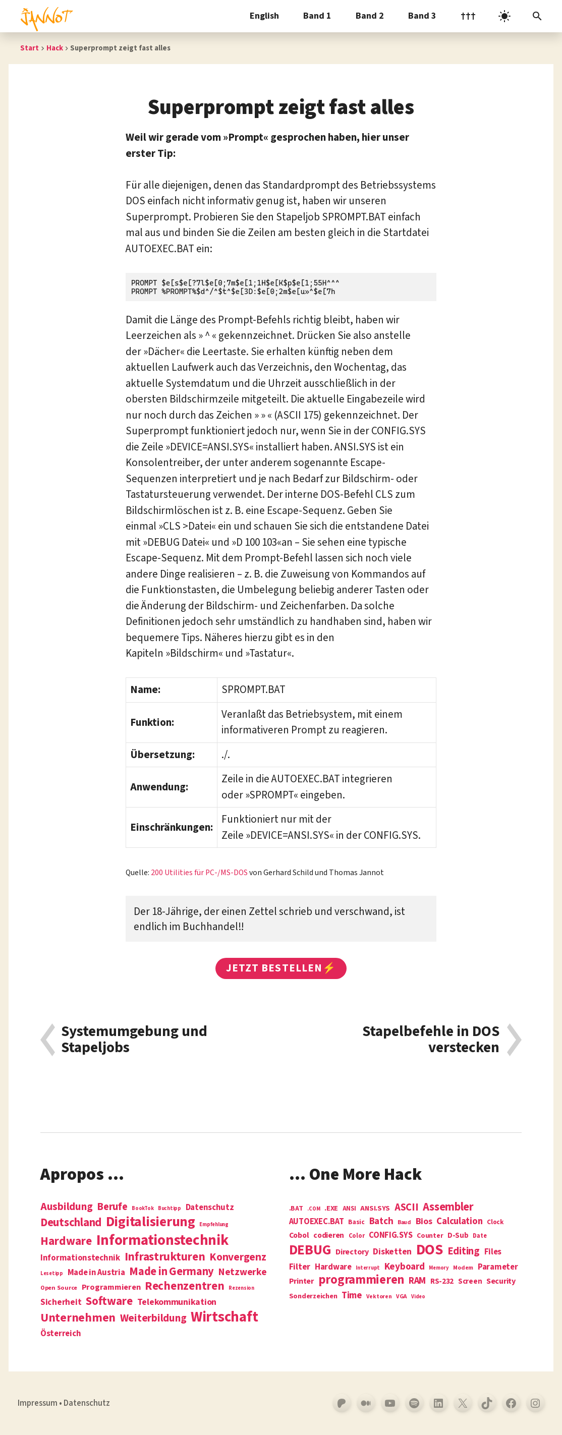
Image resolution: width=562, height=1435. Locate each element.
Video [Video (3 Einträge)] (418, 1296)
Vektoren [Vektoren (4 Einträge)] (379, 1297)
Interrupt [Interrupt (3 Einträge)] (368, 1268)
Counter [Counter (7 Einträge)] (430, 1236)
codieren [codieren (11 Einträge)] (328, 1236)
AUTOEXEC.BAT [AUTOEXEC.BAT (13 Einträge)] (316, 1222)
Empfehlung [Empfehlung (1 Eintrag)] (213, 1224)
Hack (54, 48)
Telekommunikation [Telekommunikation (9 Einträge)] (176, 1302)
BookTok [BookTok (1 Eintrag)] (142, 1208)
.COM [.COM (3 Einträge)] (313, 1209)
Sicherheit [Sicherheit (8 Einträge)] (60, 1302)
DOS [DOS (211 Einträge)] (429, 1250)
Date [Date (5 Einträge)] (479, 1236)
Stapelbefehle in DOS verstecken (430, 1039)
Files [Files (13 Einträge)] (493, 1252)
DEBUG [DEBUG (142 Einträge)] (310, 1250)
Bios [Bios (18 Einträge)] (424, 1222)
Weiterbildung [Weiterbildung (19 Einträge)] (153, 1318)
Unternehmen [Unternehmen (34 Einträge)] (78, 1317)
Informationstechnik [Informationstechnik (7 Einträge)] (80, 1258)
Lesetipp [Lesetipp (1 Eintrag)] (51, 1273)
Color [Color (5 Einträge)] (357, 1236)
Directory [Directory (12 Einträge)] (352, 1252)
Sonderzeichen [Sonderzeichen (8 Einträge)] (313, 1296)
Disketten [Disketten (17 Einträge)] (392, 1251)
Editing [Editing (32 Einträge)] (463, 1251)
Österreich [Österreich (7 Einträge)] (60, 1334)
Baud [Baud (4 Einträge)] (404, 1223)
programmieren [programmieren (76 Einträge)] (361, 1280)
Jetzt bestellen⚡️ (281, 967)
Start (29, 48)
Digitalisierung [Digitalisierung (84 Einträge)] (150, 1222)
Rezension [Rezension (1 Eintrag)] (241, 1288)
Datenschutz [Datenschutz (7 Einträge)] (210, 1207)
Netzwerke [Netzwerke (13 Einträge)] (242, 1272)
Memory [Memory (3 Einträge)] (438, 1268)
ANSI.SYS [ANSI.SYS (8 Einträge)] (375, 1208)
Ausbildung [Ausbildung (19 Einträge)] (66, 1206)
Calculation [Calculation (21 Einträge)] (459, 1221)
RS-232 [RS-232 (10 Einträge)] (442, 1281)
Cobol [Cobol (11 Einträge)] (299, 1236)
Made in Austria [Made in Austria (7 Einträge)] (96, 1273)
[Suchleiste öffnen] (537, 16)
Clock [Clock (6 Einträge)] (495, 1222)
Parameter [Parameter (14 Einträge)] (498, 1267)
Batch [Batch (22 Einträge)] (381, 1222)
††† (468, 16)
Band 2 (370, 16)
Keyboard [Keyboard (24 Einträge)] (404, 1266)
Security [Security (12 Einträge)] (501, 1281)
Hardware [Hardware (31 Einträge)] (66, 1241)
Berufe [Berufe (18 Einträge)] (112, 1207)
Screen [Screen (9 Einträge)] (470, 1282)
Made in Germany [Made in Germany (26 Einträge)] (171, 1272)
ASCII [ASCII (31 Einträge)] (407, 1207)
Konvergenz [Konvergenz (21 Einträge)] (237, 1258)
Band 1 (317, 16)
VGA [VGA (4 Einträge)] (401, 1297)
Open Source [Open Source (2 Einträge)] (58, 1288)
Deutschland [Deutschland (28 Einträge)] (70, 1223)
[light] (504, 16)
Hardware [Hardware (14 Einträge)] (333, 1267)
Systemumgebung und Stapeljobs (134, 1039)
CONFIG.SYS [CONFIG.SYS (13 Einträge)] (390, 1235)
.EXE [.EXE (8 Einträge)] (331, 1208)
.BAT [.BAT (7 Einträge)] (296, 1208)
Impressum (38, 1403)
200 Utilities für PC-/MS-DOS (199, 872)
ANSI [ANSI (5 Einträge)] (349, 1209)
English (264, 16)
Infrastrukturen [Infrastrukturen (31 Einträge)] (165, 1256)
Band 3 (422, 16)
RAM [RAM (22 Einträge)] (417, 1281)
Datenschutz (87, 1403)
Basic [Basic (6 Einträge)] (356, 1222)
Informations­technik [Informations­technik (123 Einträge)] (162, 1240)
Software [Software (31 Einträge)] (109, 1301)
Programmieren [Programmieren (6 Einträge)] (111, 1287)
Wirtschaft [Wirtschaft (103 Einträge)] (224, 1317)
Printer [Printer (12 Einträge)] (301, 1281)
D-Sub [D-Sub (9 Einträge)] (458, 1236)
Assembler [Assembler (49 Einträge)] (448, 1207)
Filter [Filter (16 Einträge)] (299, 1267)
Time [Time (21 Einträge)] (352, 1295)
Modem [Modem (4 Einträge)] (463, 1268)
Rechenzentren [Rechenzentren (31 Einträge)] (184, 1286)
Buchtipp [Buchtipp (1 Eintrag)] (169, 1208)
